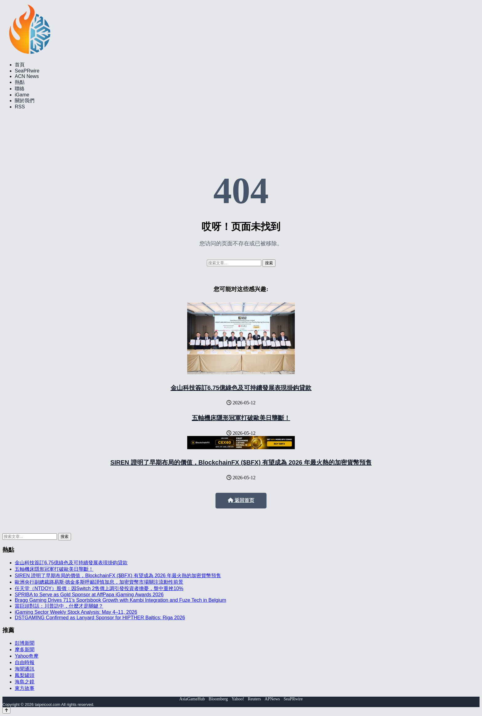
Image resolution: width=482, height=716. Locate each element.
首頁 (20, 64)
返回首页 (241, 500)
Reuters (254, 699)
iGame (22, 94)
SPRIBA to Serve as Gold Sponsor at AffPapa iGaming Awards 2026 (89, 594)
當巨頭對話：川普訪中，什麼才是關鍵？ (59, 606)
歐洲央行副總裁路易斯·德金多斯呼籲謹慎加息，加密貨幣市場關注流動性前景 (99, 582)
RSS (20, 106)
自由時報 (24, 662)
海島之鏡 (24, 681)
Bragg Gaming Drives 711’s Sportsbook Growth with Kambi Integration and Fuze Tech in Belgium (120, 600)
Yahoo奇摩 (26, 656)
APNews (272, 699)
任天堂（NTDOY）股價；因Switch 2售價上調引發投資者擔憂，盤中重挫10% (99, 588)
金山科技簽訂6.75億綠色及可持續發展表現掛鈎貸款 (241, 387)
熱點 (20, 82)
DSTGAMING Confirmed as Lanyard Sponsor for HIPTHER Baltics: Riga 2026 (100, 617)
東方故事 (24, 688)
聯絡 (20, 88)
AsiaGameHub (192, 699)
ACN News (27, 76)
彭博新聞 (24, 643)
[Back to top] (6, 710)
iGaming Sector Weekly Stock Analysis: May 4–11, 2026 (76, 612)
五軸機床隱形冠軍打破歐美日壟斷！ (241, 417)
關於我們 (24, 100)
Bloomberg (218, 699)
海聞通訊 (24, 668)
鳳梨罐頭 (24, 675)
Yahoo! (237, 699)
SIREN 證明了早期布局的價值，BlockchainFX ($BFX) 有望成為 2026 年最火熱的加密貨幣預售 (241, 462)
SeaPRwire (27, 70)
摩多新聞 (24, 649)
